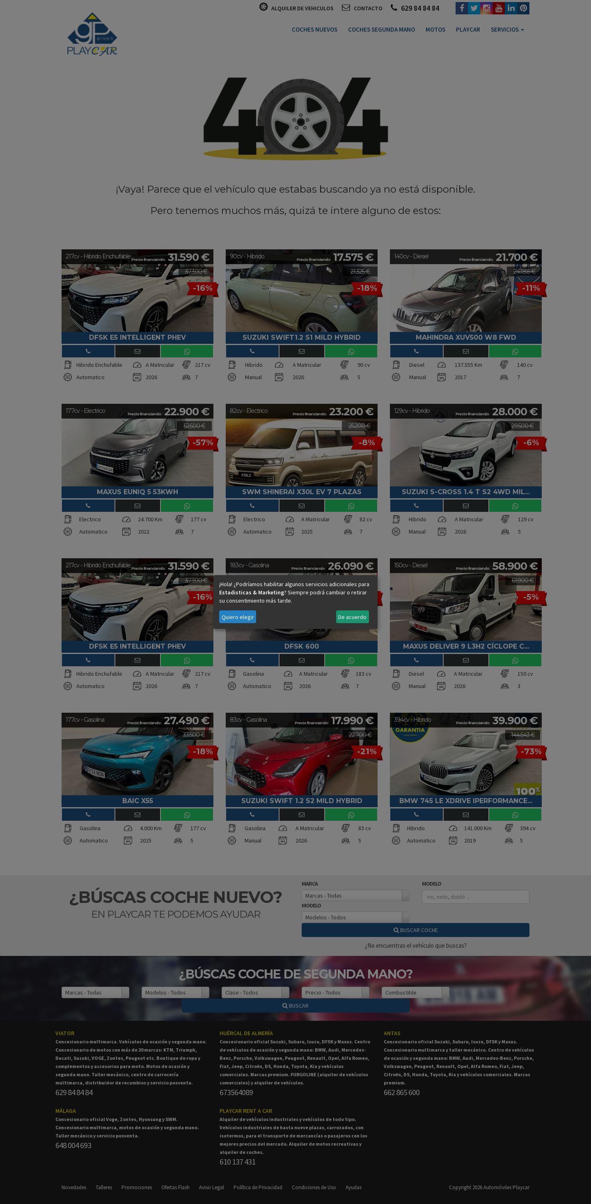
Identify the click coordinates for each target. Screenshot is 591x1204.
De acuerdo (352, 617)
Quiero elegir (238, 617)
